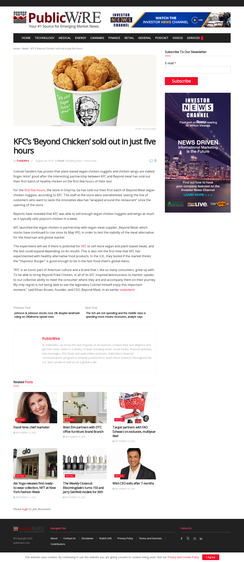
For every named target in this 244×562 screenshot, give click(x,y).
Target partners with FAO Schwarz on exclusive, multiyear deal (134, 437)
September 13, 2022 (74, 442)
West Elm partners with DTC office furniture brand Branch (83, 435)
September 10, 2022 (74, 503)
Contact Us (69, 544)
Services (195, 38)
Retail (129, 38)
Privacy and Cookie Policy (183, 557)
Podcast (161, 38)
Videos (178, 38)
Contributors (58, 550)
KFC (84, 246)
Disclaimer (87, 544)
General (144, 38)
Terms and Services (150, 544)
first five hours (34, 190)
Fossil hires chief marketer (31, 433)
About (54, 544)
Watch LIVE (105, 544)
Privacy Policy (125, 544)
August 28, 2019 (44, 160)
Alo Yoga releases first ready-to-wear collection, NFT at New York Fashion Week (34, 493)
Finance (114, 38)
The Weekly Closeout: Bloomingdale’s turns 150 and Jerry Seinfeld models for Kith (83, 493)
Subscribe (181, 81)
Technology (44, 38)
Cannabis (97, 38)
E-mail (170, 63)
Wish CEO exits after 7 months (133, 489)
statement (127, 290)
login (25, 515)
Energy (80, 38)
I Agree (210, 557)
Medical (65, 38)
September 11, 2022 (24, 503)
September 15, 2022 (24, 438)
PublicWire (23, 160)
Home (25, 38)
